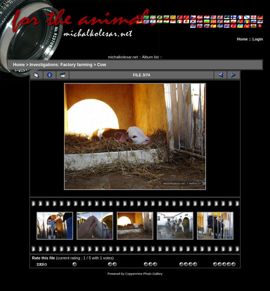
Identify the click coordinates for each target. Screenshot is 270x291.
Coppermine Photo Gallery (143, 274)
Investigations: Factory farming (61, 64)
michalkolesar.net (123, 57)
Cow (101, 64)
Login (257, 39)
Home (242, 39)
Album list (150, 57)
